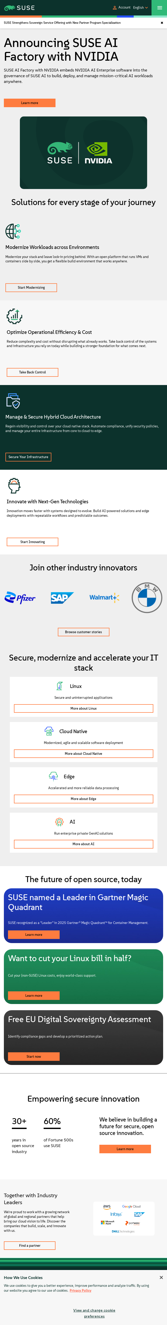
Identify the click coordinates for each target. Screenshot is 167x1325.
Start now (34, 1057)
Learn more (29, 103)
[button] (121, 8)
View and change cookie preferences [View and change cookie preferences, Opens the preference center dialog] (94, 1313)
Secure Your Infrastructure (28, 457)
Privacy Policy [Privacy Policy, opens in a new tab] (80, 1290)
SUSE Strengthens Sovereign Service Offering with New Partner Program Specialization (62, 23)
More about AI (83, 844)
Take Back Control (32, 372)
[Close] (161, 1277)
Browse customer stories (83, 632)
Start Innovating (32, 542)
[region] (83, 1297)
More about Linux (83, 708)
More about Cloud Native (83, 754)
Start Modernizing (31, 287)
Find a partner (30, 1246)
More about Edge (83, 799)
